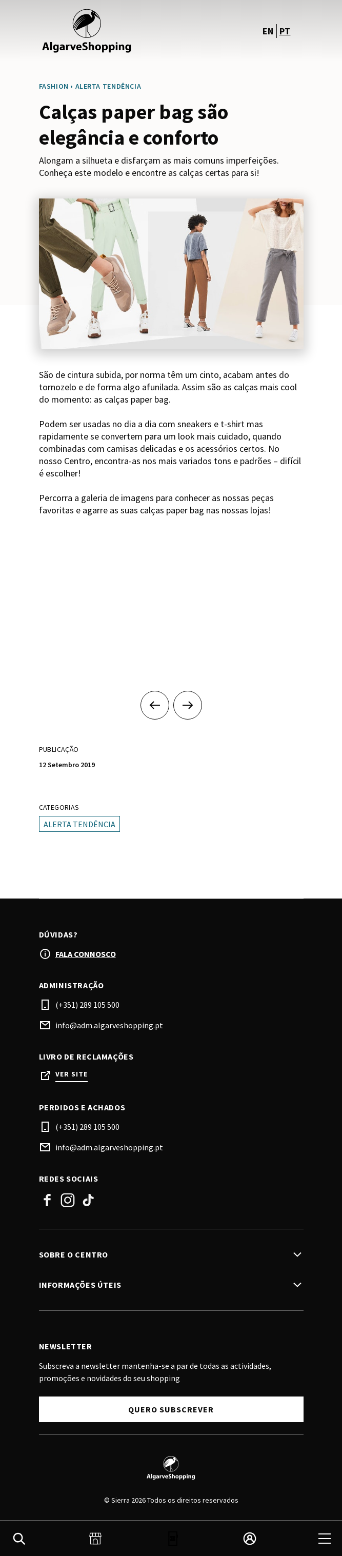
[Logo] (171, 1467)
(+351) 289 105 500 (87, 1005)
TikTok (88, 1200)
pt (285, 31)
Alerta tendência (79, 824)
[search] (19, 1538)
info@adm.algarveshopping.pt (109, 1025)
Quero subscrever (171, 1409)
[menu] (324, 1538)
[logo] (106, 30)
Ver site (71, 1074)
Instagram (67, 1200)
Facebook (47, 1200)
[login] (249, 1538)
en (268, 31)
